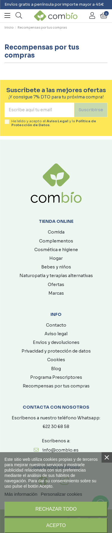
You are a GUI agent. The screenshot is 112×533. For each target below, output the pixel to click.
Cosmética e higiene (56, 249)
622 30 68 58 (56, 426)
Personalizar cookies (61, 494)
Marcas (56, 293)
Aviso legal (56, 333)
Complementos (56, 241)
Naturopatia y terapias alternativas (56, 275)
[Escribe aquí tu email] (39, 110)
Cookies (56, 359)
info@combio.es (60, 450)
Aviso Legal (57, 121)
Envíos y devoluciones (56, 342)
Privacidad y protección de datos (56, 351)
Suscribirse (91, 109)
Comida (56, 232)
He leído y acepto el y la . (53, 123)
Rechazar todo (55, 509)
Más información (20, 494)
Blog (56, 368)
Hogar (56, 258)
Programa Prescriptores (56, 377)
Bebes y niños (56, 267)
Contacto (56, 325)
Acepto (56, 525)
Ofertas (56, 284)
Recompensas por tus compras (56, 386)
